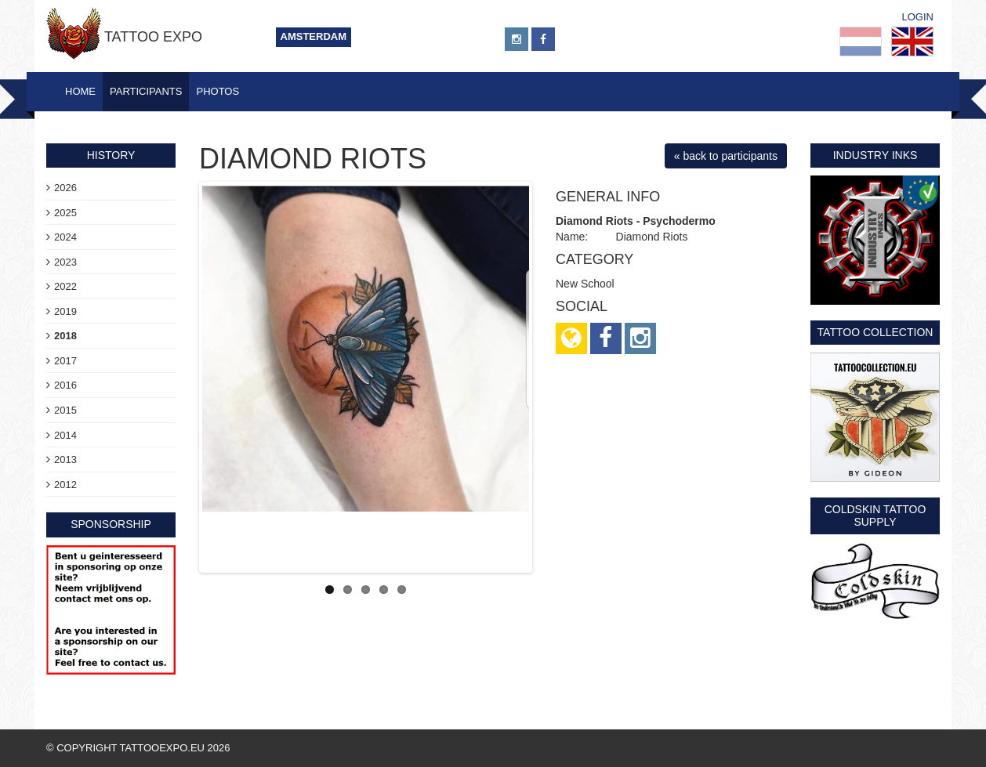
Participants (146, 91)
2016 (65, 385)
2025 (65, 213)
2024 (65, 237)
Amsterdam (314, 36)
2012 (65, 484)
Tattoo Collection (875, 332)
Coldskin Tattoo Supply (875, 515)
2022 (65, 286)
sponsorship (111, 524)
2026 (65, 188)
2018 (65, 336)
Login (917, 17)
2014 (65, 435)
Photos (217, 91)
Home (80, 91)
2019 (65, 311)
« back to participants (726, 156)
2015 (65, 410)
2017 (65, 361)
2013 (65, 459)
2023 (65, 262)
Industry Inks (875, 155)
